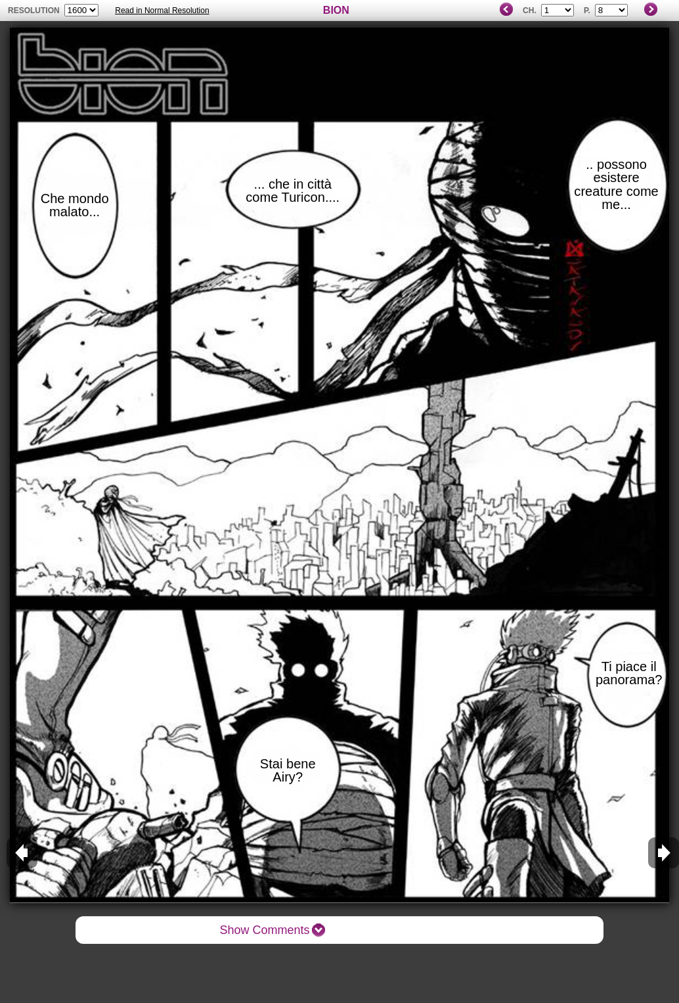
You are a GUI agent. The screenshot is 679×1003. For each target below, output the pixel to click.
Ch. (530, 10)
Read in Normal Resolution (162, 10)
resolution (35, 10)
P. (587, 10)
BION (336, 10)
